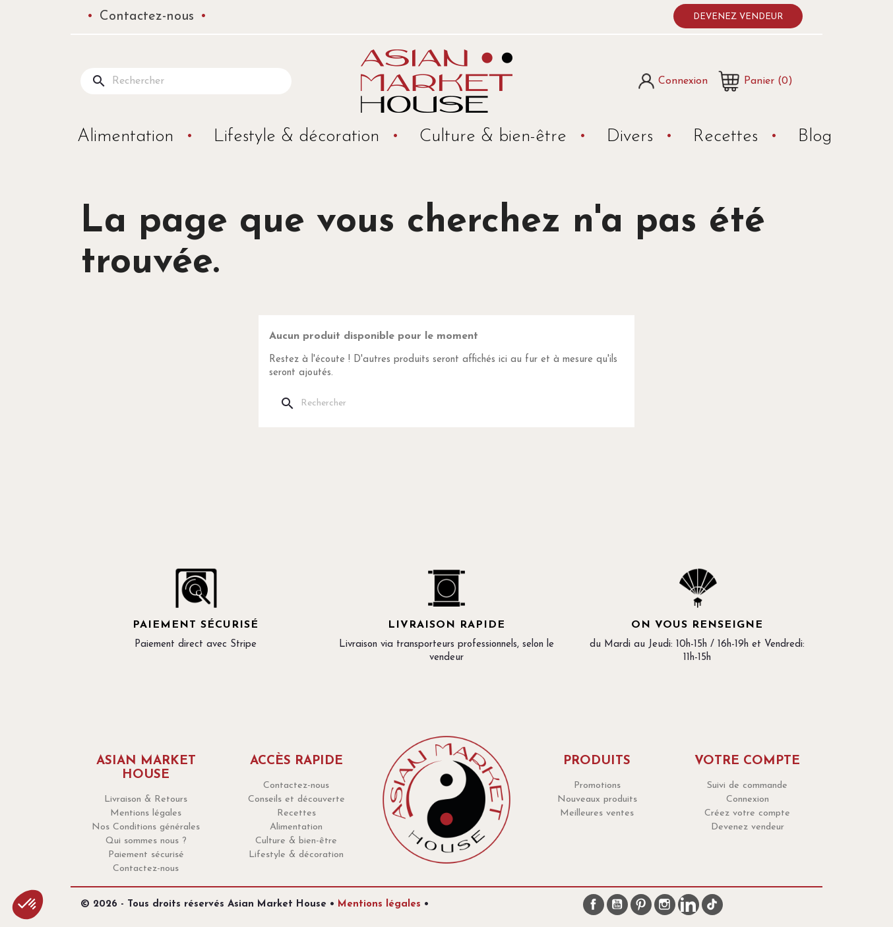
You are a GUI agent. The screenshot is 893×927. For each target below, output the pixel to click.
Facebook (593, 904)
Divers (632, 137)
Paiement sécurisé (146, 855)
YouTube (617, 904)
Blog (815, 137)
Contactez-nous (147, 16)
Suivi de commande (747, 786)
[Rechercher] (186, 81)
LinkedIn (688, 904)
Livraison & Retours (145, 799)
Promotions (597, 786)
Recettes (728, 137)
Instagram (664, 904)
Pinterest (641, 904)
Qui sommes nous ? (146, 841)
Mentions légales (145, 813)
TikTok (712, 904)
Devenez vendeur (738, 17)
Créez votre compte (747, 813)
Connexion (747, 799)
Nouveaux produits (597, 799)
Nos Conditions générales (146, 827)
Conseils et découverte (296, 799)
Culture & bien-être (495, 137)
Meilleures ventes (597, 813)
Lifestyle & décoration (299, 137)
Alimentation (128, 137)
